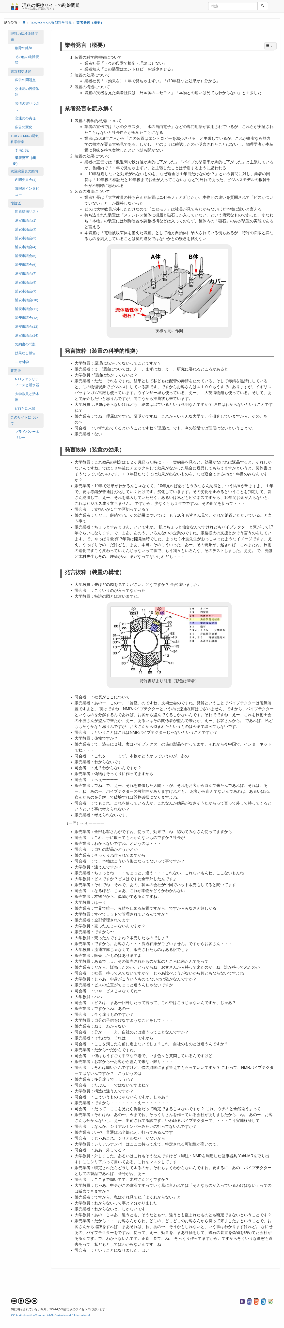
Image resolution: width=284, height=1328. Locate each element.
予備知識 (22, 150)
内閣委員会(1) (25, 180)
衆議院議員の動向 (24, 171)
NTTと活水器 (25, 408)
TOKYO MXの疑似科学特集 (51, 23)
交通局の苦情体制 (27, 92)
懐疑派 (16, 203)
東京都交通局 (21, 71)
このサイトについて (24, 420)
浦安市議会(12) (26, 318)
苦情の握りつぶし (27, 106)
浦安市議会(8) (25, 282)
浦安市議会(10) (26, 300)
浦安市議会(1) (25, 220)
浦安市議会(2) (25, 229)
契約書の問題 (25, 344)
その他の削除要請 (27, 60)
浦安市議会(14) (26, 335)
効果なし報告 (25, 353)
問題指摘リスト (27, 211)
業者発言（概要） (90, 23)
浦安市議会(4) (25, 247)
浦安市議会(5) (25, 256)
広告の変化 (23, 127)
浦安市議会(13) (26, 326)
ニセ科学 (22, 362)
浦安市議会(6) (25, 265)
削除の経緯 (23, 48)
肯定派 (16, 371)
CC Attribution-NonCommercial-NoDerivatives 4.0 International (50, 1315)
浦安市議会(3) (25, 238)
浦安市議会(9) (25, 291)
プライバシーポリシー (27, 434)
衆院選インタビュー (27, 191)
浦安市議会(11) (26, 309)
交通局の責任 (25, 118)
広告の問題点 (25, 80)
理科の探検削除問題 (24, 37)
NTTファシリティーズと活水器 (27, 382)
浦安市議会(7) (25, 273)
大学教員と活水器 (27, 397)
